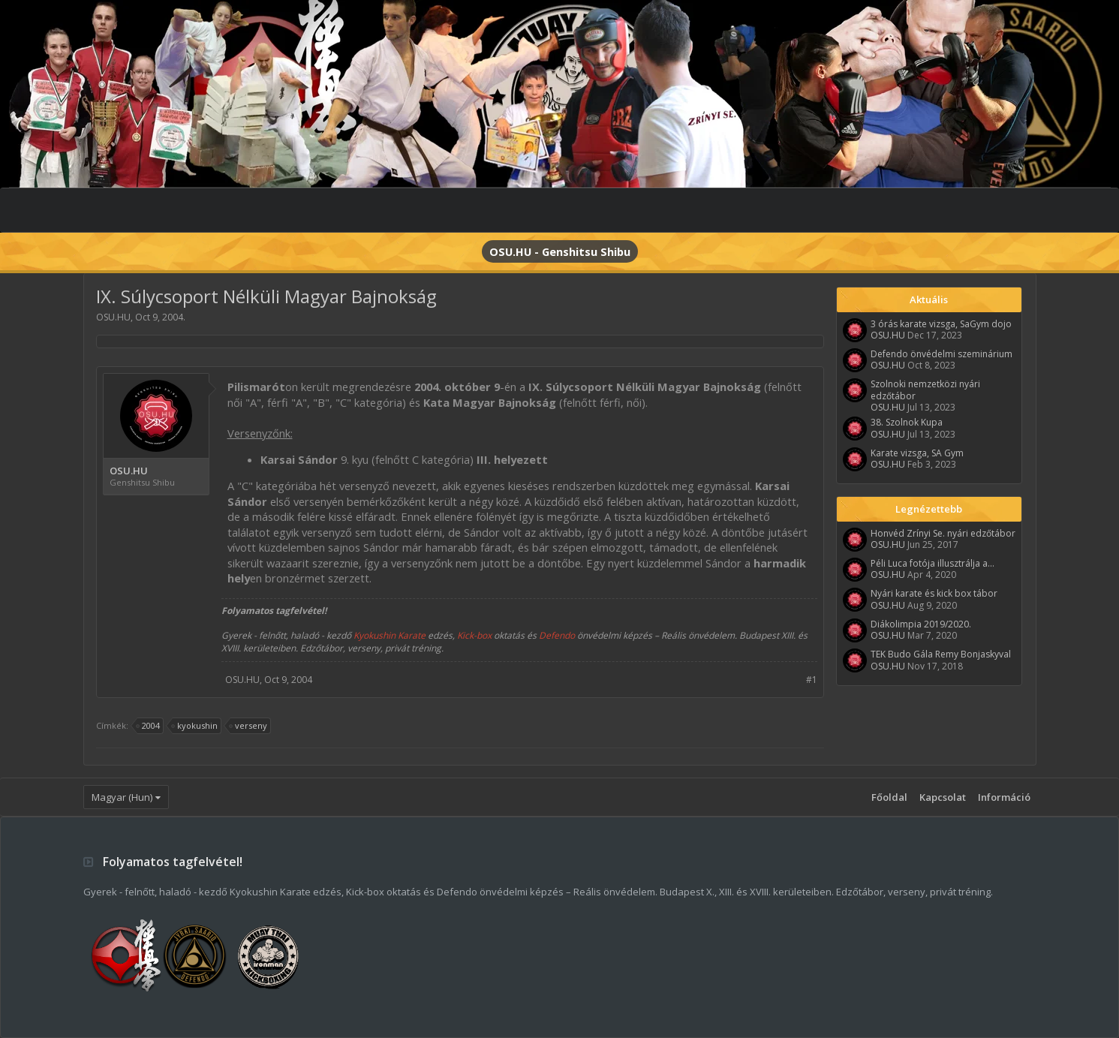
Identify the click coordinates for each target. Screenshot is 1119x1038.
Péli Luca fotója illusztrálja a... (932, 563)
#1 (811, 679)
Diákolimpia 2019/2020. (921, 624)
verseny (248, 726)
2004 (148, 726)
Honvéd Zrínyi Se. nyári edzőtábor (943, 533)
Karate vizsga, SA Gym (917, 453)
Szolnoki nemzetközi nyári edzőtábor (925, 390)
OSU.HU (113, 317)
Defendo (557, 635)
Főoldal (889, 797)
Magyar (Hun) (122, 797)
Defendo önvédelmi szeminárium (941, 354)
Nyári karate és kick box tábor (934, 593)
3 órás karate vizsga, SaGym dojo (941, 323)
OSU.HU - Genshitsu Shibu (559, 251)
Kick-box (474, 635)
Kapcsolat (942, 797)
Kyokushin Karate (389, 635)
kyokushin (195, 726)
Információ (1004, 797)
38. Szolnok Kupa (907, 422)
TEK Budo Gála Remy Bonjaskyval (941, 654)
